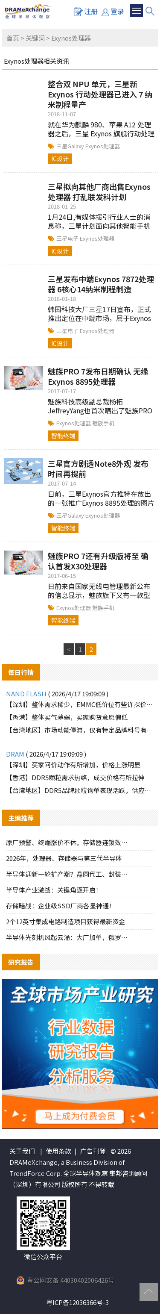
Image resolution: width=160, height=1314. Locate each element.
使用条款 (58, 1150)
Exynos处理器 (102, 146)
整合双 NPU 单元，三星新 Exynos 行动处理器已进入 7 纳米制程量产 (100, 94)
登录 (113, 11)
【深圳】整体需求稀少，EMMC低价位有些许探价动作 (80, 704)
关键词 (35, 37)
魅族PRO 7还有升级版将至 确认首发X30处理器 (98, 561)
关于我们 (22, 1150)
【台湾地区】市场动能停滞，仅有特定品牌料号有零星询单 (80, 729)
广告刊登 (93, 1150)
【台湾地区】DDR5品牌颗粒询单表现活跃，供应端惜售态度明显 (80, 790)
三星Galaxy (70, 146)
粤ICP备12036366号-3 (77, 1302)
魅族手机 (103, 423)
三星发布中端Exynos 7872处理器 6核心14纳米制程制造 (101, 284)
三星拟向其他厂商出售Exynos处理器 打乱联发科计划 (99, 191)
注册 (86, 11)
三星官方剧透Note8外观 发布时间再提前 (98, 468)
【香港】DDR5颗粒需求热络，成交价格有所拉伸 (75, 777)
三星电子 (68, 238)
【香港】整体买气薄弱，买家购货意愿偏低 (67, 717)
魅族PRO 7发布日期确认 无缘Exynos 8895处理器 (98, 376)
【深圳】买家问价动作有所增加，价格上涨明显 (73, 764)
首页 (12, 37)
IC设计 (60, 158)
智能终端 (63, 435)
